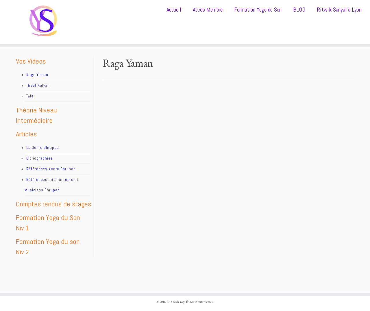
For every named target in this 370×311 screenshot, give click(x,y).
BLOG (299, 9)
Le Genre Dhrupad (42, 147)
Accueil (173, 9)
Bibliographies (39, 158)
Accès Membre (208, 9)
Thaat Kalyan (38, 85)
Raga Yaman (37, 74)
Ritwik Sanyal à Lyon (339, 9)
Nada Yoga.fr (180, 302)
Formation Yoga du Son (258, 9)
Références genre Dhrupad (51, 168)
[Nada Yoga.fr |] (42, 22)
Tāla (30, 96)
